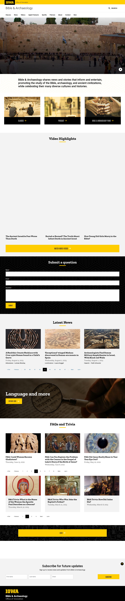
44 (50, 369)
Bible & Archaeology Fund (102, 120)
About (60, 15)
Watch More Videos (62, 248)
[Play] (120, 69)
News (16, 15)
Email (7, 279)
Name (7, 270)
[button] (112, 8)
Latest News (62, 322)
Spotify (44, 15)
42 (40, 369)
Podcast (62, 120)
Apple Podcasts (33, 15)
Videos (23, 15)
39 (25, 369)
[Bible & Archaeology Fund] (103, 107)
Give (75, 15)
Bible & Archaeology (19, 8)
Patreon (52, 15)
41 (35, 369)
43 (45, 370)
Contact (67, 15)
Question (8, 288)
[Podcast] (62, 107)
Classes (8, 15)
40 (30, 369)
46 (60, 369)
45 (55, 369)
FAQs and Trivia (62, 424)
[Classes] (22, 107)
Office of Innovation (22, 2)
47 (65, 369)
